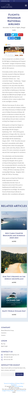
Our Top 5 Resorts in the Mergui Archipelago (14, 277)
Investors (3, 333)
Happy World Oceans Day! (14, 311)
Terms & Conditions (9, 383)
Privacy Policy (19, 383)
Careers (3, 335)
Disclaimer (14, 385)
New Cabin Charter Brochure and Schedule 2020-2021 (14, 235)
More (14, 241)
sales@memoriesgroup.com (10, 354)
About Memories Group (7, 330)
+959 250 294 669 (7, 357)
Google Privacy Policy (8, 390)
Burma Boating (19, 386)
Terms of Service (21, 390)
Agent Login (4, 346)
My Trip (3, 344)
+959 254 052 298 (6, 359)
